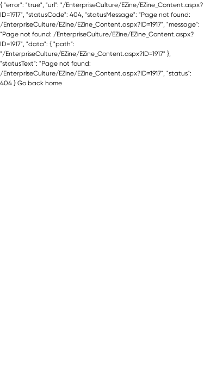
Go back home (39, 83)
